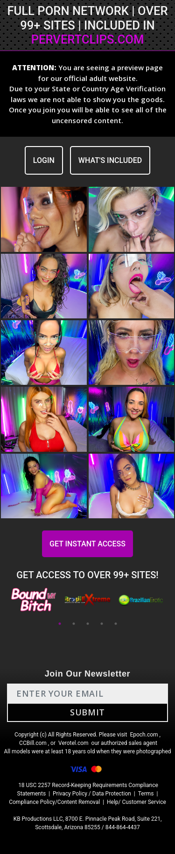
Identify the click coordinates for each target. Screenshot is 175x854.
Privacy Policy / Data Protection (92, 793)
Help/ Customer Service (136, 802)
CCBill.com (33, 743)
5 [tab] (115, 623)
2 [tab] (73, 623)
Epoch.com (144, 734)
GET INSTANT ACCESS (87, 543)
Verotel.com (73, 743)
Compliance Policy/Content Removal (54, 802)
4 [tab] (101, 623)
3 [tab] (87, 623)
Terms (146, 793)
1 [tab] (59, 623)
